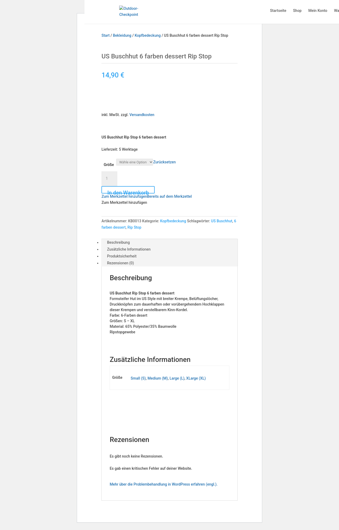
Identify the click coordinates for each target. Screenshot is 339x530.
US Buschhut (221, 221)
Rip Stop (134, 227)
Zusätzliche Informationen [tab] (128, 249)
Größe (109, 165)
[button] (146, 196)
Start (105, 35)
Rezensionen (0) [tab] (120, 263)
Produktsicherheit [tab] (121, 256)
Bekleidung (122, 35)
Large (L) (177, 378)
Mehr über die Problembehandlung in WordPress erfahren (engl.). (163, 484)
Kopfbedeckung (147, 35)
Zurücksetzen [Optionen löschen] (164, 162)
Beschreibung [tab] (118, 242)
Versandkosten (142, 115)
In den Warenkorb (128, 191)
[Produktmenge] (109, 178)
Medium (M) (158, 378)
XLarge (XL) (196, 378)
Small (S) (138, 378)
